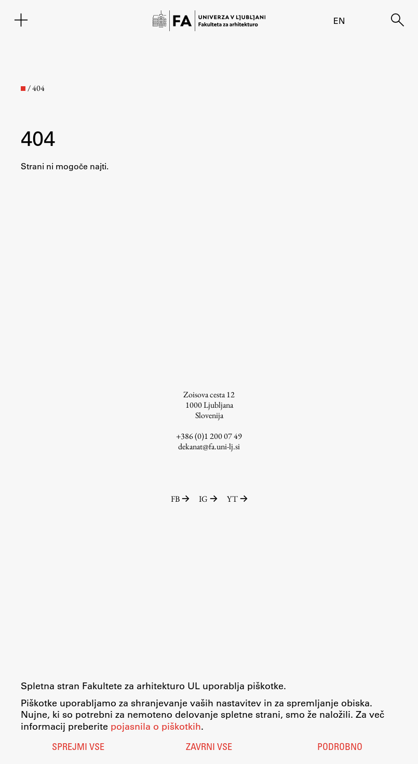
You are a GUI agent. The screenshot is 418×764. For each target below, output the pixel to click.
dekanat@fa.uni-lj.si (209, 446)
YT (237, 498)
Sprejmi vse (78, 748)
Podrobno (339, 748)
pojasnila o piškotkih (156, 726)
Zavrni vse (209, 748)
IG (209, 498)
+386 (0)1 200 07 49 (209, 436)
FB (181, 498)
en (339, 20)
